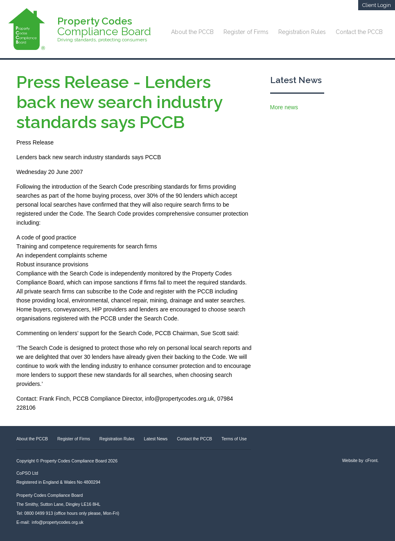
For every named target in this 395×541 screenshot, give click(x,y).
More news (284, 107)
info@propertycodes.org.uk (58, 522)
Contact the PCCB (359, 32)
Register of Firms (246, 32)
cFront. (372, 460)
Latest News (296, 80)
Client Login (376, 5)
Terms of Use (234, 438)
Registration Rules (302, 32)
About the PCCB (192, 32)
